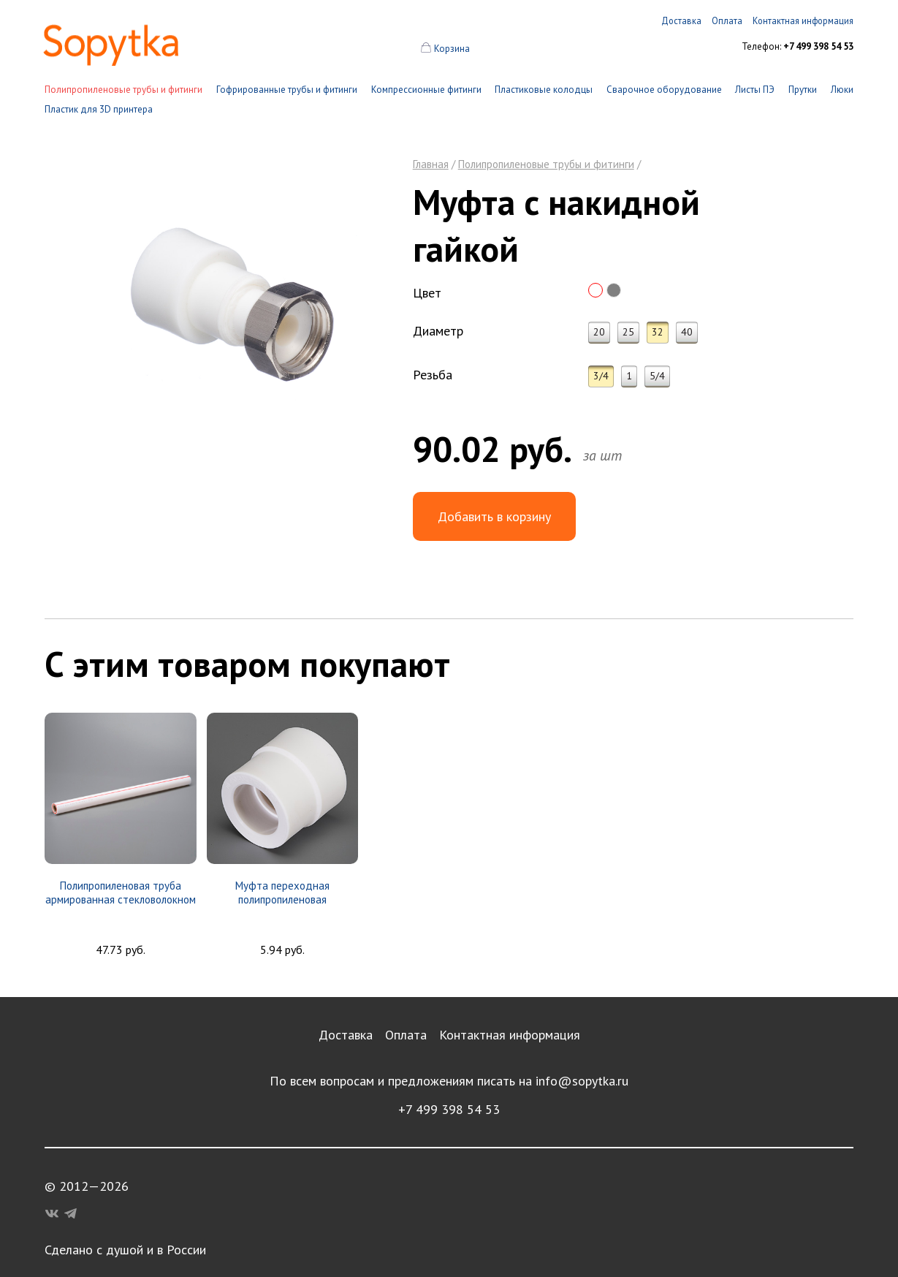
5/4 (657, 375)
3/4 (601, 375)
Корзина (452, 48)
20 (599, 331)
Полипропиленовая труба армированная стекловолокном (120, 892)
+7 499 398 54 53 (449, 1109)
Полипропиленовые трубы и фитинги (123, 89)
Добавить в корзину (494, 516)
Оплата (406, 1034)
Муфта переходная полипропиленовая (282, 892)
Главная (431, 164)
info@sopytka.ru (582, 1080)
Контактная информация (509, 1034)
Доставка (346, 1034)
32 (657, 331)
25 (628, 331)
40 (687, 331)
